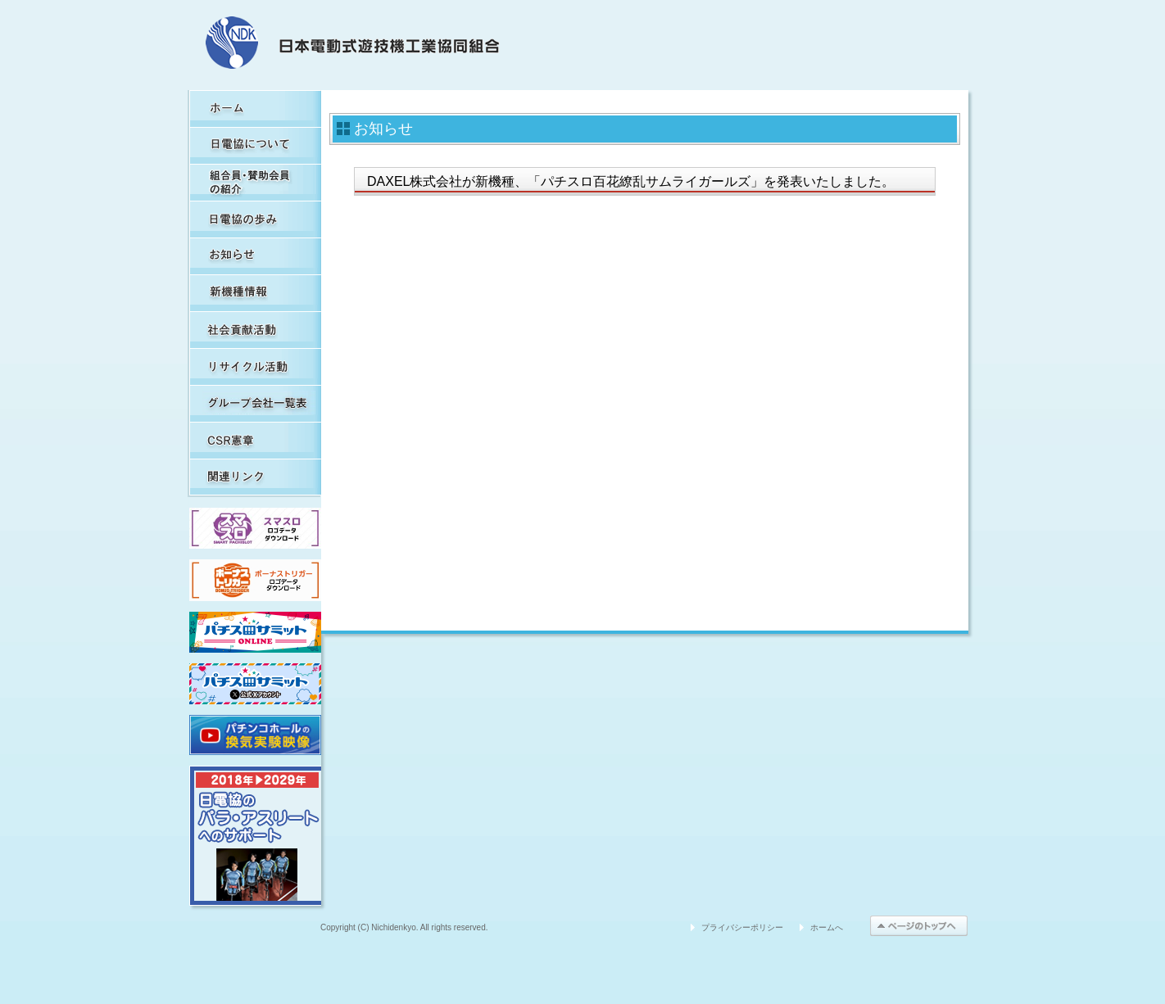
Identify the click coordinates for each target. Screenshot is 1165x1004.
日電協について (255, 145)
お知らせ (255, 255)
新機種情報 (255, 292)
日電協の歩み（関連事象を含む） (255, 219)
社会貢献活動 (255, 329)
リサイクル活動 (255, 366)
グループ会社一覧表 (255, 403)
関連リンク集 (255, 477)
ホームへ (826, 927)
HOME (255, 108)
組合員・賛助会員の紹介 (255, 182)
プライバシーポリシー (742, 927)
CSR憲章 (255, 440)
